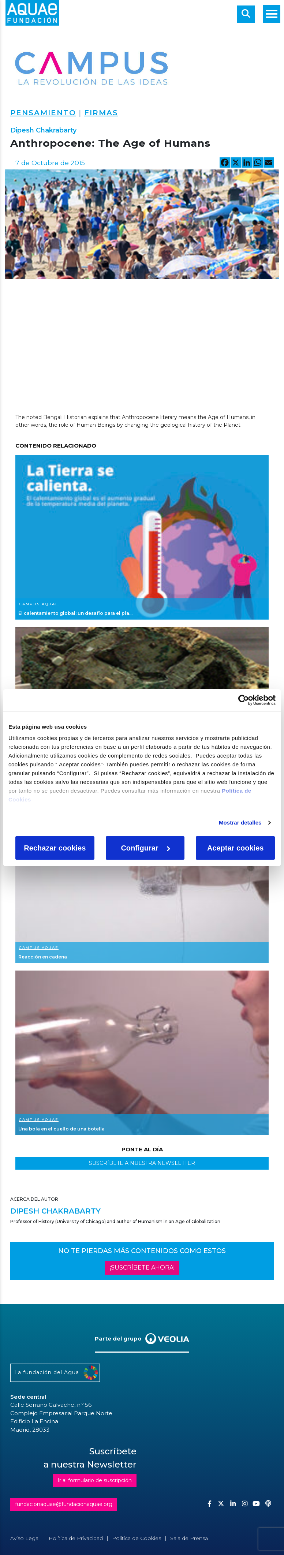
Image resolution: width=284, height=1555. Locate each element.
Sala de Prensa (189, 1538)
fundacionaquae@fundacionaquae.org (63, 1504)
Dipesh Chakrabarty (43, 130)
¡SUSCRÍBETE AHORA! (142, 1267)
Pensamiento (43, 112)
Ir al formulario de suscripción (94, 1480)
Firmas (101, 112)
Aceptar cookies (235, 848)
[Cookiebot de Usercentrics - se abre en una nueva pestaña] (244, 700)
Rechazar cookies (55, 848)
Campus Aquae (39, 604)
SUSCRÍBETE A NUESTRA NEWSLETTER (142, 1163)
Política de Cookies (136, 1538)
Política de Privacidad (76, 1538)
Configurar (145, 848)
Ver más (142, 537)
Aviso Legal (25, 1538)
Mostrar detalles (240, 822)
